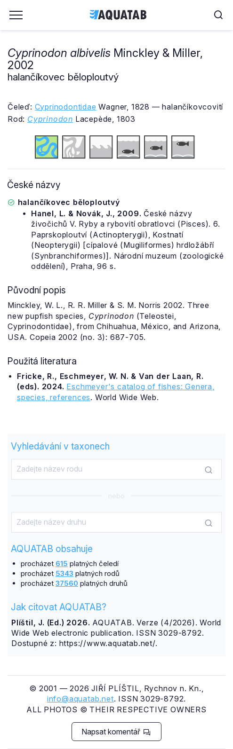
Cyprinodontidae (65, 106)
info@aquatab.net (80, 698)
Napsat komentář (116, 731)
